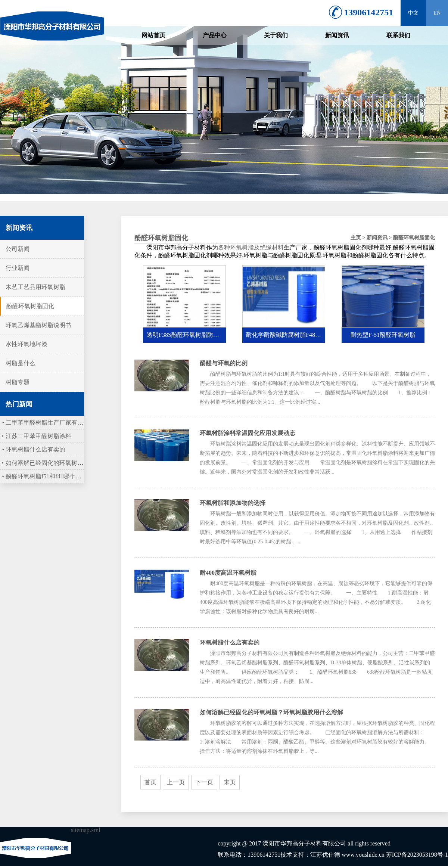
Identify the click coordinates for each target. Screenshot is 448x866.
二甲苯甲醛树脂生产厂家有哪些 (47, 422)
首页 (150, 782)
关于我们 (276, 35)
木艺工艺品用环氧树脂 (35, 287)
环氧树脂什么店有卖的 (35, 449)
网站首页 (153, 35)
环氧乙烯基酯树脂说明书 (38, 325)
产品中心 (215, 35)
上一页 (176, 782)
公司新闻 (17, 249)
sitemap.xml (85, 830)
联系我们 (398, 35)
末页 (230, 782)
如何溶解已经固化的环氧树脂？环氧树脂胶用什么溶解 (77, 463)
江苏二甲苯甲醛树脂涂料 (38, 436)
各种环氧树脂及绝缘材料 (251, 247)
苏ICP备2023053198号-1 (417, 854)
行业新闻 (17, 268)
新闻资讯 (337, 35)
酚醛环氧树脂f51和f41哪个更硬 (46, 476)
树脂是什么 (20, 363)
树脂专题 (17, 382)
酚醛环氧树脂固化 (30, 306)
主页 (356, 237)
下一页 (204, 782)
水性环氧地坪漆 (26, 344)
